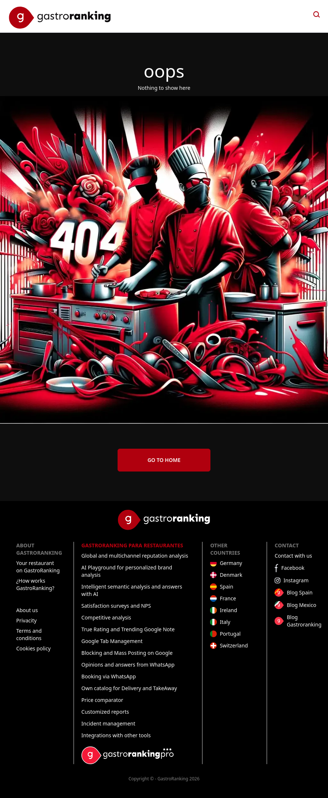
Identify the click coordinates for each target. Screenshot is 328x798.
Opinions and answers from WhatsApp (128, 664)
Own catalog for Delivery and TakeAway (129, 688)
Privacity (26, 620)
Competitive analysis (106, 617)
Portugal (230, 633)
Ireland (228, 610)
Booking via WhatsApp (108, 676)
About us (27, 610)
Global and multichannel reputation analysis (134, 555)
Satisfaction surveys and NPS (116, 605)
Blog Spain (300, 592)
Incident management (108, 723)
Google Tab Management (112, 641)
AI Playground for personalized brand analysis (126, 571)
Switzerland (234, 645)
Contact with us (293, 555)
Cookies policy (33, 648)
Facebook (292, 567)
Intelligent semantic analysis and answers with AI (131, 590)
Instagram (295, 580)
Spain (226, 586)
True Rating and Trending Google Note (128, 629)
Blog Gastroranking (304, 621)
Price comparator (102, 699)
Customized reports (105, 711)
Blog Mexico (301, 604)
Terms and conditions (29, 634)
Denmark (231, 574)
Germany (231, 562)
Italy (225, 621)
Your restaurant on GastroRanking (38, 566)
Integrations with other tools (116, 735)
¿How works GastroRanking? (35, 584)
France (228, 598)
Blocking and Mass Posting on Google (126, 652)
